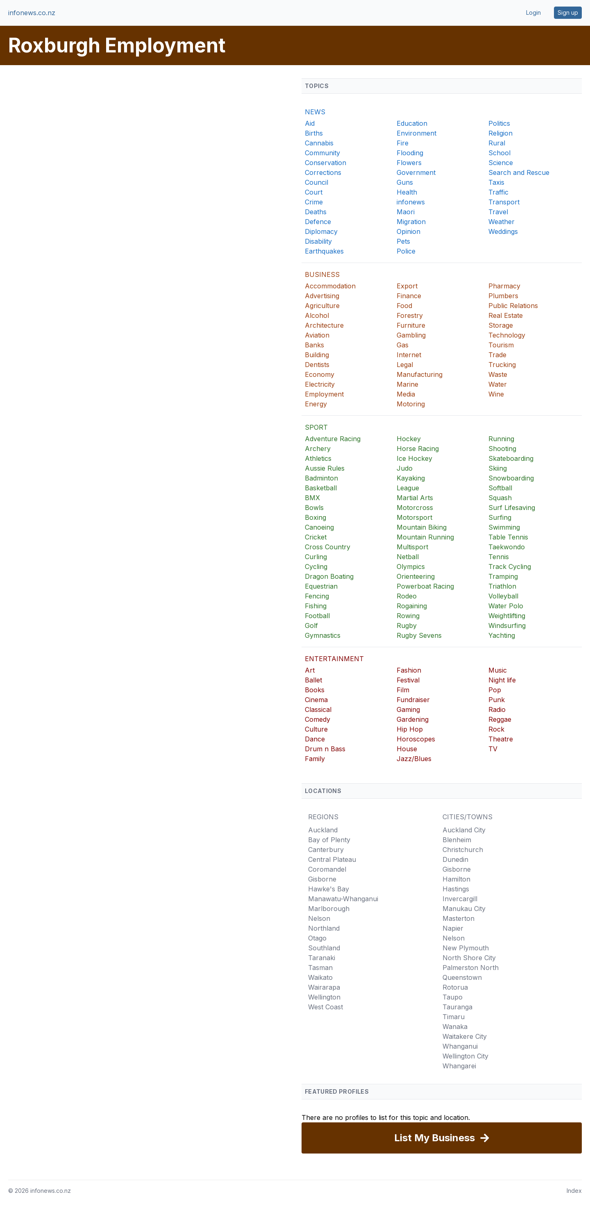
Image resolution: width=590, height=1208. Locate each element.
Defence (318, 222)
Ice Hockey (414, 458)
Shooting (502, 448)
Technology (506, 335)
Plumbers (503, 296)
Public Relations (513, 305)
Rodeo (407, 596)
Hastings (455, 889)
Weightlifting (506, 616)
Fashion (409, 670)
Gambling (411, 335)
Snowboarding (511, 478)
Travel (498, 212)
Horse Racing (418, 448)
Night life (502, 680)
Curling (316, 557)
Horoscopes (416, 739)
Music (497, 670)
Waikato (320, 977)
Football (317, 616)
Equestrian (321, 586)
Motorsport (414, 517)
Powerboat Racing (425, 586)
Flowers (409, 163)
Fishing (316, 606)
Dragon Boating (329, 576)
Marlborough (328, 908)
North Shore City (469, 958)
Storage (500, 325)
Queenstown (462, 977)
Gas (402, 345)
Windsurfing (507, 625)
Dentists (317, 364)
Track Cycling (509, 566)
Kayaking (411, 478)
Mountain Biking (422, 527)
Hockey (409, 439)
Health (407, 192)
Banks (314, 345)
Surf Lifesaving (511, 507)
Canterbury (326, 849)
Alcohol (317, 315)
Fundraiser (413, 700)
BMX (312, 498)
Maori (406, 212)
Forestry (410, 315)
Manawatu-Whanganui (343, 899)
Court (313, 192)
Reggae (499, 719)
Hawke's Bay (328, 889)
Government (416, 172)
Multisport (412, 547)
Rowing (408, 616)
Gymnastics (322, 635)
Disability (318, 241)
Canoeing (319, 527)
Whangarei (459, 1066)
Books (314, 690)
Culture (316, 729)
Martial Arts (415, 498)
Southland (324, 948)
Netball (408, 557)
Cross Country (327, 547)
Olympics (411, 566)
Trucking (502, 364)
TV (492, 749)
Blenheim (456, 840)
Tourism (501, 345)
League (408, 488)
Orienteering (416, 576)
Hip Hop (410, 729)
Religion (500, 133)
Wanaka (454, 1026)
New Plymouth (465, 948)
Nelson (319, 918)
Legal (405, 364)
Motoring (411, 404)
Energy (316, 404)
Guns (405, 182)
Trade (497, 355)
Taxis (496, 182)
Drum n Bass (325, 749)
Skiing (497, 468)
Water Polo (505, 606)
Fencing (317, 596)
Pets (403, 241)
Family (315, 759)
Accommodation (330, 286)
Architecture (324, 325)
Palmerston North (470, 967)
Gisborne (322, 879)
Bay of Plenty (329, 840)
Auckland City (464, 830)
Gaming (408, 709)
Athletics (318, 458)
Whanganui (460, 1046)
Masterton (458, 918)
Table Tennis (508, 537)
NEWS (315, 112)
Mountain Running (425, 537)
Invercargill (459, 899)
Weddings (503, 231)
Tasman (320, 967)
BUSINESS (322, 274)
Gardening (413, 719)
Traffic (498, 192)
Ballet (313, 680)
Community (322, 153)
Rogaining (412, 606)
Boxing (315, 517)
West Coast (325, 1007)
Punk (496, 700)
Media (406, 394)
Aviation (317, 335)
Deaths (316, 212)
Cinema (316, 700)
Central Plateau (332, 859)
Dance (315, 739)
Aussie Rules (325, 468)
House (407, 749)
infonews (411, 202)
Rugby (407, 625)
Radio (497, 709)
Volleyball (503, 596)
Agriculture (322, 305)
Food (404, 305)
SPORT (316, 427)
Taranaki (321, 958)
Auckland (323, 830)
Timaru (453, 1017)
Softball (500, 488)
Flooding (410, 153)
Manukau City (464, 908)
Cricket (316, 537)
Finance (409, 296)
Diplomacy (321, 231)
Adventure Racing (333, 439)
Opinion (408, 231)
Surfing (499, 517)
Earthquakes (324, 251)
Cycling (316, 566)
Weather (501, 222)
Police (406, 251)
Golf (311, 625)
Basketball (321, 488)
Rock (496, 729)
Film (403, 690)
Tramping (503, 576)
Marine (407, 384)
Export (407, 286)
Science (500, 163)
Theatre (500, 739)
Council (316, 182)
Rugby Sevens (419, 635)
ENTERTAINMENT (334, 659)
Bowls (314, 507)
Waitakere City (464, 1036)
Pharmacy (504, 286)
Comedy (317, 719)
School (499, 153)
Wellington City (465, 1056)
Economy (319, 374)
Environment (416, 133)
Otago (317, 938)
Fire (402, 143)
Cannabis (319, 143)
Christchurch (462, 849)
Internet (409, 355)
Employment (324, 394)
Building (317, 355)
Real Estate (505, 315)
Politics (499, 123)
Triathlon (502, 586)
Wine (496, 394)
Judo (405, 468)
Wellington (324, 997)
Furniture (411, 325)
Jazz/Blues (414, 759)
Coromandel (327, 869)
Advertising (322, 296)
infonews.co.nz (31, 13)
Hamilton (456, 879)
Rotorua (455, 987)
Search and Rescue (518, 172)
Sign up (568, 12)
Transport (504, 202)
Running (501, 439)
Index (574, 1190)
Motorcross (415, 507)
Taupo (452, 997)
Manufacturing (419, 374)
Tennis (498, 557)
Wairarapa (324, 987)
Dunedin (455, 859)
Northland (324, 928)
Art (310, 670)
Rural (496, 143)
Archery (318, 448)
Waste (497, 374)
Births (314, 133)
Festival (408, 680)
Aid (310, 123)
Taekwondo (506, 547)
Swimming (504, 527)
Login (533, 12)
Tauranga (457, 1007)
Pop (494, 690)
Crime (314, 202)
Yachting (501, 635)
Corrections (323, 172)
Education (412, 123)
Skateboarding (510, 458)
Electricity (320, 384)
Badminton (321, 478)
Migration (411, 222)
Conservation (325, 163)
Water (497, 384)
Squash (500, 498)
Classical (318, 709)
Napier (452, 928)
